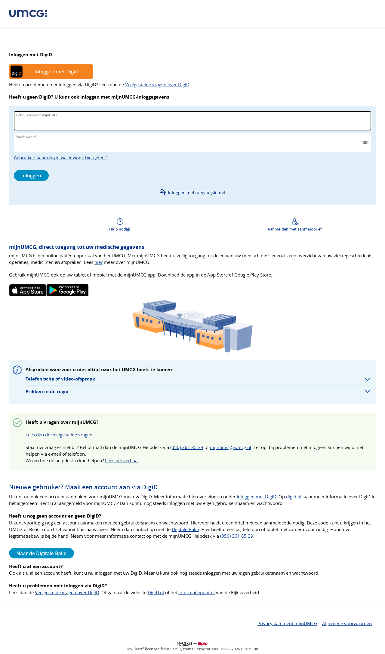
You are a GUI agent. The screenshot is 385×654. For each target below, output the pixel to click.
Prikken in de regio (47, 391)
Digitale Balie (185, 529)
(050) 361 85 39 (186, 447)
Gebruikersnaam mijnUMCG (37, 115)
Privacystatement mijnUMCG (287, 623)
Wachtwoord (26, 136)
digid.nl (293, 497)
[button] (365, 142)
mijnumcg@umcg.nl (230, 447)
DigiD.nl (156, 592)
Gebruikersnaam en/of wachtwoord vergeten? (60, 157)
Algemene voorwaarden (347, 623)
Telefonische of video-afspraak (60, 379)
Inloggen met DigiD (57, 71)
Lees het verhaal (122, 460)
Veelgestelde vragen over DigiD (157, 84)
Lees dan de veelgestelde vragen (60, 435)
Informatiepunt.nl (196, 592)
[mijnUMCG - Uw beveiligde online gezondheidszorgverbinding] (31, 14)
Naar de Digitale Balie (41, 553)
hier (98, 262)
